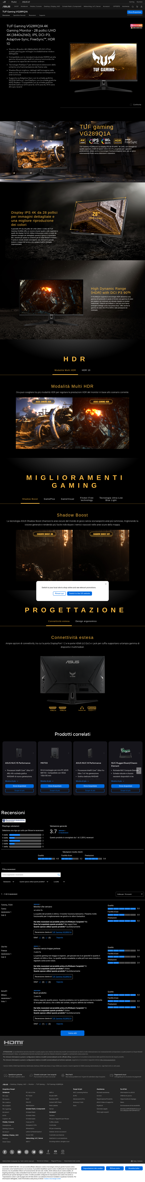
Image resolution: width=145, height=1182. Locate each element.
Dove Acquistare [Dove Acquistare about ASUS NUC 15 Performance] (19, 789)
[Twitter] (12, 1155)
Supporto (42, 15)
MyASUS (100, 1109)
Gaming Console (8, 1132)
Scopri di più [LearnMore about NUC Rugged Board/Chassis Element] (125, 794)
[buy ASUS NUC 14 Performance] (88, 766)
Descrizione (6, 15)
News (122, 1105)
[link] (6, 6)
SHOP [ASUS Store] (16, 6)
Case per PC (30, 1125)
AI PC (4, 1119)
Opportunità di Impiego (128, 1102)
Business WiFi (53, 1102)
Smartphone (6, 1129)
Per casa (5, 1099)
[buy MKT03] (44, 766)
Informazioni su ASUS (127, 1096)
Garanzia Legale (102, 1112)
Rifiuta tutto (115, 1168)
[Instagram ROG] (62, 1155)
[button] (131, 2)
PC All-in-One (30, 1096)
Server (51, 1112)
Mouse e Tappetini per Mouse (59, 1122)
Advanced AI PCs (79, 1102)
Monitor (5, 1142)
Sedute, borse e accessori (57, 1135)
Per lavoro (5, 1102)
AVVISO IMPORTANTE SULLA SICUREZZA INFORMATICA (130, 1113)
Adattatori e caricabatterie (58, 1141)
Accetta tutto (133, 1168)
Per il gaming (6, 1112)
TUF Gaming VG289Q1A (15, 11)
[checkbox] (135, 105)
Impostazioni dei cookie (93, 1168)
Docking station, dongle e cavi (59, 1145)
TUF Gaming (40, 1088)
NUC (27, 1102)
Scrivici (99, 1099)
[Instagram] (26, 1155)
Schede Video (30, 1119)
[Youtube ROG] (55, 1155)
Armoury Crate (78, 1105)
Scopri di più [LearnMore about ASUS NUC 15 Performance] (19, 794)
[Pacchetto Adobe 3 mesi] (136, 28)
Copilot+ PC (6, 1122)
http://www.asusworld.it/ (107, 1063)
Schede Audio (30, 1122)
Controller (52, 1128)
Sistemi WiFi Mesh (55, 1105)
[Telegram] (33, 1155)
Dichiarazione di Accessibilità (130, 1109)
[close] (106, 584)
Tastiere (51, 1119)
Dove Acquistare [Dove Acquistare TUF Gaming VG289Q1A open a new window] (134, 12)
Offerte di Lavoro (126, 1099)
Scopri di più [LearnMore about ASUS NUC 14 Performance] (90, 794)
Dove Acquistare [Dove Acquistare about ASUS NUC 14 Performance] (90, 789)
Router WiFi (53, 1099)
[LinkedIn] (41, 1155)
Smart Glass (6, 1145)
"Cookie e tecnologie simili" (52, 1179)
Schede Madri (30, 1115)
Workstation (30, 1109)
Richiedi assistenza (103, 1096)
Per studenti (6, 1109)
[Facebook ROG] (48, 1155)
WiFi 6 (51, 1096)
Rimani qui (59, 593)
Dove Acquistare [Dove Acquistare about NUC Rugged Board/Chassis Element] (125, 789)
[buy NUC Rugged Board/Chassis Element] (125, 768)
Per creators (6, 1106)
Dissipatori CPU (31, 1128)
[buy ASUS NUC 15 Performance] (17, 766)
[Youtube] (19, 1155)
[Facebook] (4, 1155)
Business (140, 2)
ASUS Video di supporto (105, 1105)
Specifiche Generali (19, 15)
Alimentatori (30, 1132)
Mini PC (28, 1105)
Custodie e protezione (56, 1138)
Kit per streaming (55, 1132)
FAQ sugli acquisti (103, 1115)
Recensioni (32, 15)
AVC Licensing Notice (80, 1096)
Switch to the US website (79, 593)
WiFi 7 (28, 1145)
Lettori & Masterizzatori (34, 1135)
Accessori (5, 1115)
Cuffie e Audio (54, 1125)
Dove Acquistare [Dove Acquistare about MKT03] (54, 789)
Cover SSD (29, 1138)
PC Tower (29, 1099)
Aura (74, 1109)
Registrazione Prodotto (104, 1102)
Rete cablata (53, 1109)
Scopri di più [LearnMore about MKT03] (55, 794)
